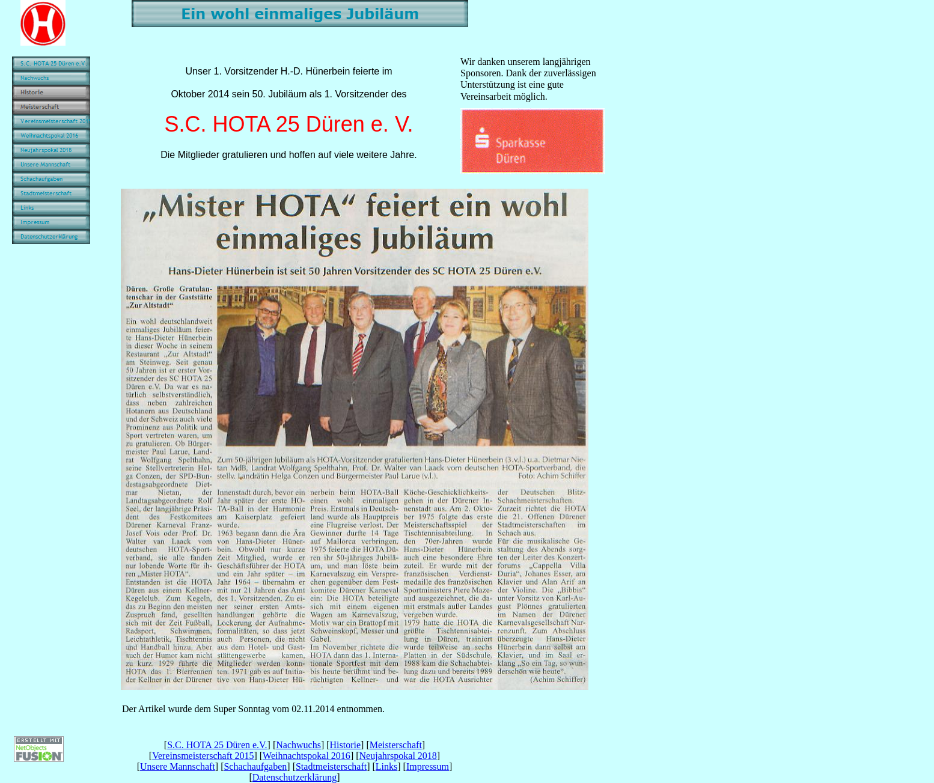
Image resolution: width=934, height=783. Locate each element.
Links (386, 766)
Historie (345, 745)
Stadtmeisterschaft (331, 766)
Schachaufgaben (255, 766)
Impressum (427, 766)
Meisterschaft (396, 745)
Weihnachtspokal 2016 (306, 756)
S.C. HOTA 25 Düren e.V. (217, 745)
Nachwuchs (298, 745)
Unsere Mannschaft (177, 766)
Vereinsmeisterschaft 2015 (203, 756)
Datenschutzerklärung (294, 777)
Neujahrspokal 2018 (398, 756)
